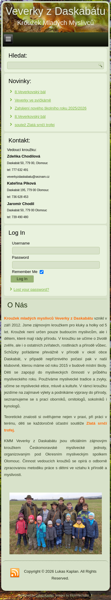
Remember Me (25, 271)
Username (21, 243)
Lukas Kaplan (45, 595)
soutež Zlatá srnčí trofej (34, 125)
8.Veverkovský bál (30, 92)
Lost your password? (31, 289)
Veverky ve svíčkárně (33, 100)
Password (20, 257)
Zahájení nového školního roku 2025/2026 (50, 108)
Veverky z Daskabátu (55, 11)
